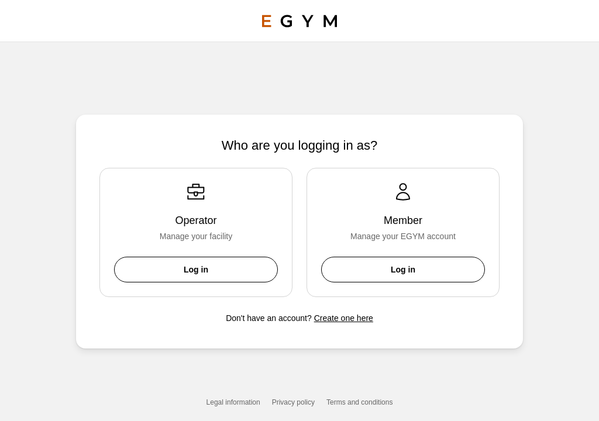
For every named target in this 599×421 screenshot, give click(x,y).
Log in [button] (196, 269)
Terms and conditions (359, 402)
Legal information (233, 402)
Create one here (343, 318)
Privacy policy (293, 402)
